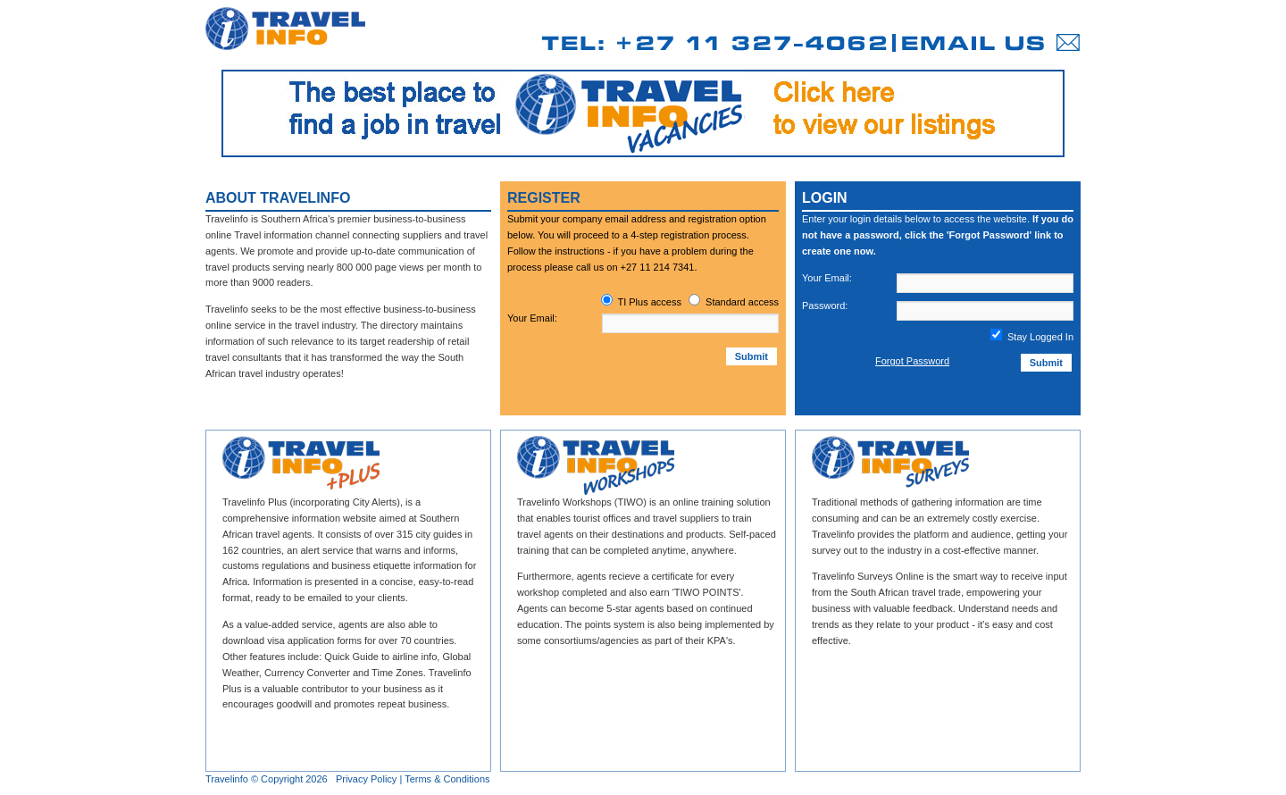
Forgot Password (912, 361)
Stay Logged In (1031, 336)
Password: (825, 305)
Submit (751, 356)
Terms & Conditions (447, 779)
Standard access (742, 302)
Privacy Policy (366, 779)
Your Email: (532, 318)
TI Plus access (649, 302)
